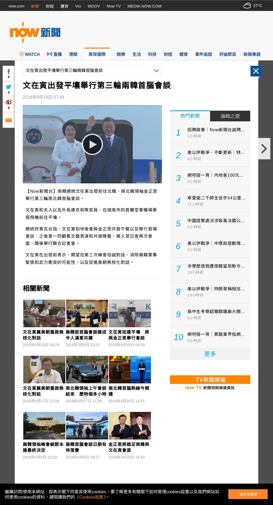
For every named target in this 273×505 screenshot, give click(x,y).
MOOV (94, 6)
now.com (16, 6)
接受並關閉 (248, 494)
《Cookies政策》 (90, 497)
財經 (50, 6)
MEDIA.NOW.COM (145, 6)
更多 (210, 354)
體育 (64, 6)
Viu (78, 6)
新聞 (35, 6)
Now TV (114, 6)
